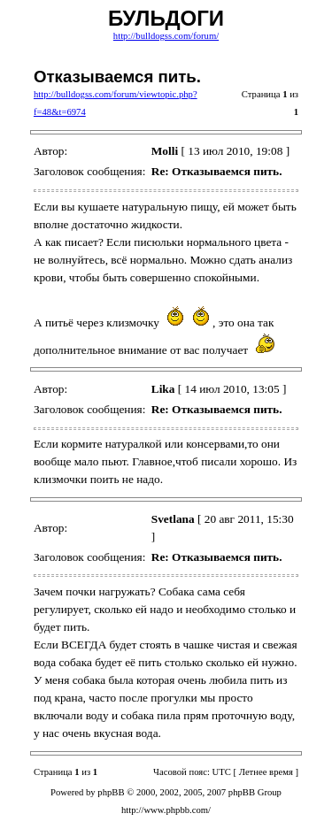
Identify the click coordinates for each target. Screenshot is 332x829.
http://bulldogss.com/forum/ (166, 36)
